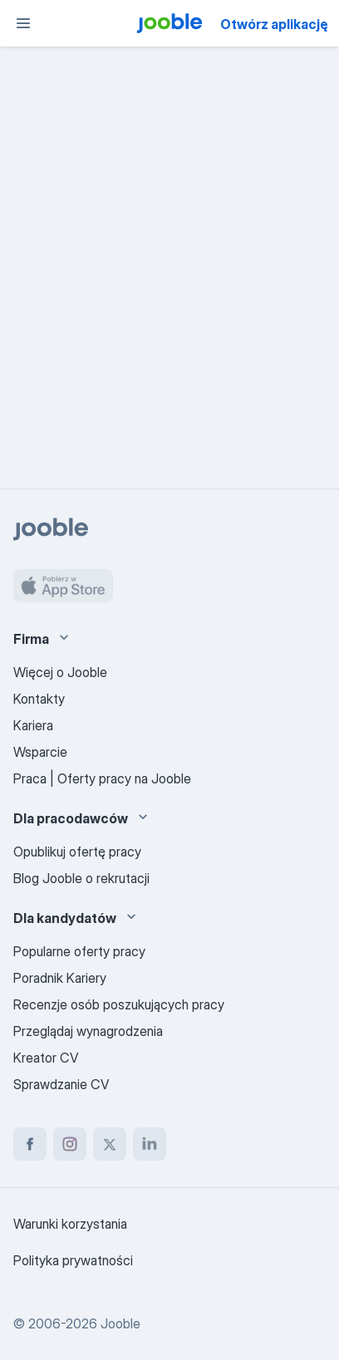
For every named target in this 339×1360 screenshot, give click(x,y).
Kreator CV (45, 1057)
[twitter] (109, 1144)
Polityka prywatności (73, 1260)
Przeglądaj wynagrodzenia (88, 1031)
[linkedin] (149, 1144)
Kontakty (39, 698)
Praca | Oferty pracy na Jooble (102, 778)
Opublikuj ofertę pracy (77, 851)
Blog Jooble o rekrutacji (81, 878)
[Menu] (23, 23)
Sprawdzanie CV (61, 1084)
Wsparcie (40, 752)
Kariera (33, 725)
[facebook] (30, 1144)
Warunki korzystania (70, 1223)
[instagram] (69, 1144)
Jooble (120, 1323)
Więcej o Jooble (60, 672)
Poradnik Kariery (59, 978)
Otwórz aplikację (274, 24)
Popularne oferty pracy (79, 951)
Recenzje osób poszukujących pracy (118, 1004)
